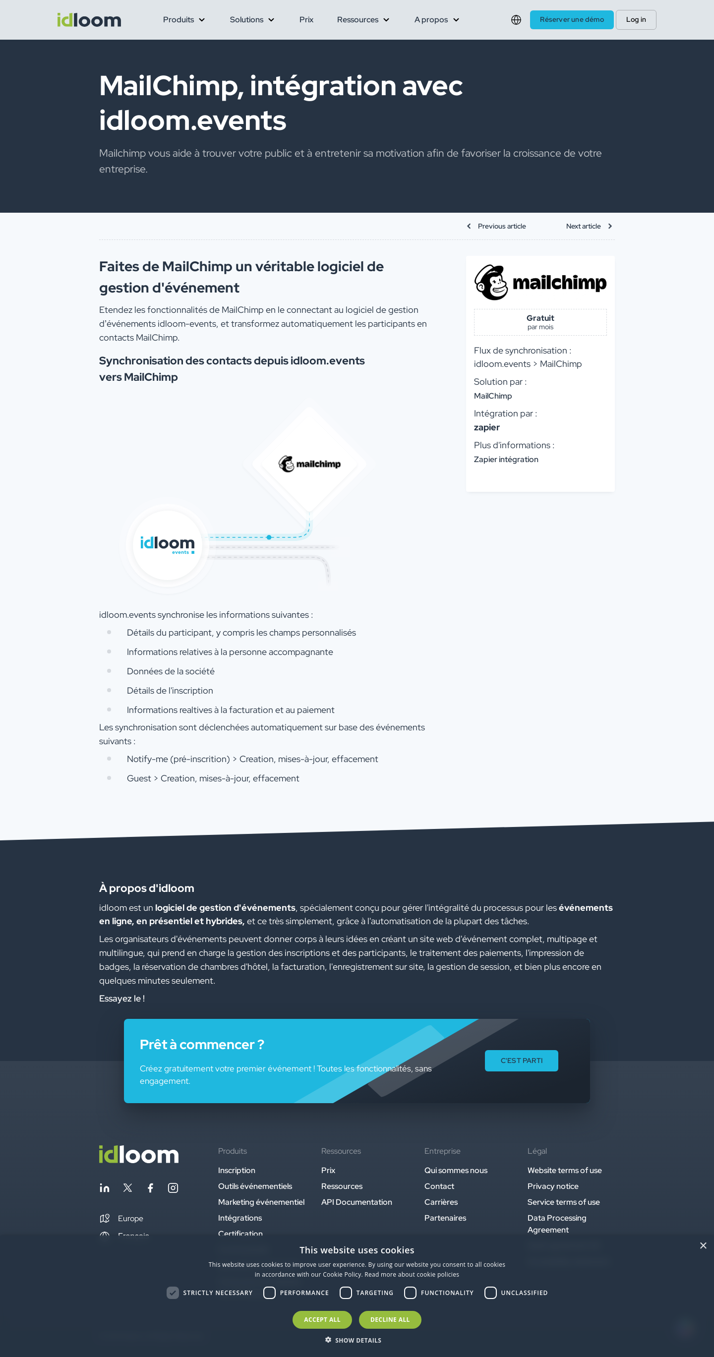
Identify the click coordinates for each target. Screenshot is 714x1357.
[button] (121, 1219)
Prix (306, 19)
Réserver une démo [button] (571, 19)
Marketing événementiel (261, 1202)
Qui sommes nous (455, 1170)
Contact (439, 1186)
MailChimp (493, 396)
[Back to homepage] (138, 1160)
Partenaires (445, 1218)
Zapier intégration (506, 459)
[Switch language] (516, 20)
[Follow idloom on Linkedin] (104, 1189)
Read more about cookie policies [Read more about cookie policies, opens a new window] (411, 1274)
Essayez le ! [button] (122, 998)
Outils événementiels (255, 1186)
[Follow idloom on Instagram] (173, 1189)
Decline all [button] (390, 1319)
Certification (240, 1234)
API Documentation (356, 1202)
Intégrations (240, 1218)
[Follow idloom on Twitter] (127, 1189)
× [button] (703, 1246)
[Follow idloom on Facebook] (150, 1189)
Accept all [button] (322, 1319)
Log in (636, 19)
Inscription (236, 1170)
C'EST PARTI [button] (521, 1060)
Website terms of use (565, 1170)
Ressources (341, 1186)
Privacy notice (553, 1186)
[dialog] (357, 1296)
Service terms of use (564, 1202)
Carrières (441, 1202)
